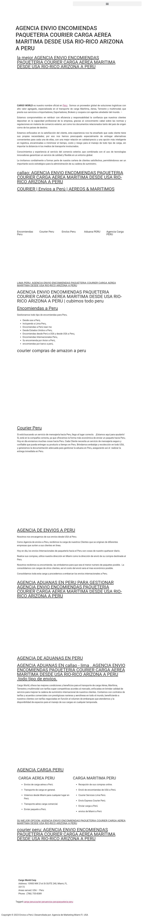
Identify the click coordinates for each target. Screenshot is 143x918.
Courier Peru (29, 428)
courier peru (40, 901)
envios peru (52, 901)
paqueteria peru (65, 901)
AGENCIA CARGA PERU (40, 769)
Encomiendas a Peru (37, 308)
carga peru (29, 901)
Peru (65, 105)
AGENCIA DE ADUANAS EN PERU (50, 658)
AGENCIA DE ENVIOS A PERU (46, 530)
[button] (107, 3)
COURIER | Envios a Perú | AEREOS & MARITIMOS (66, 189)
